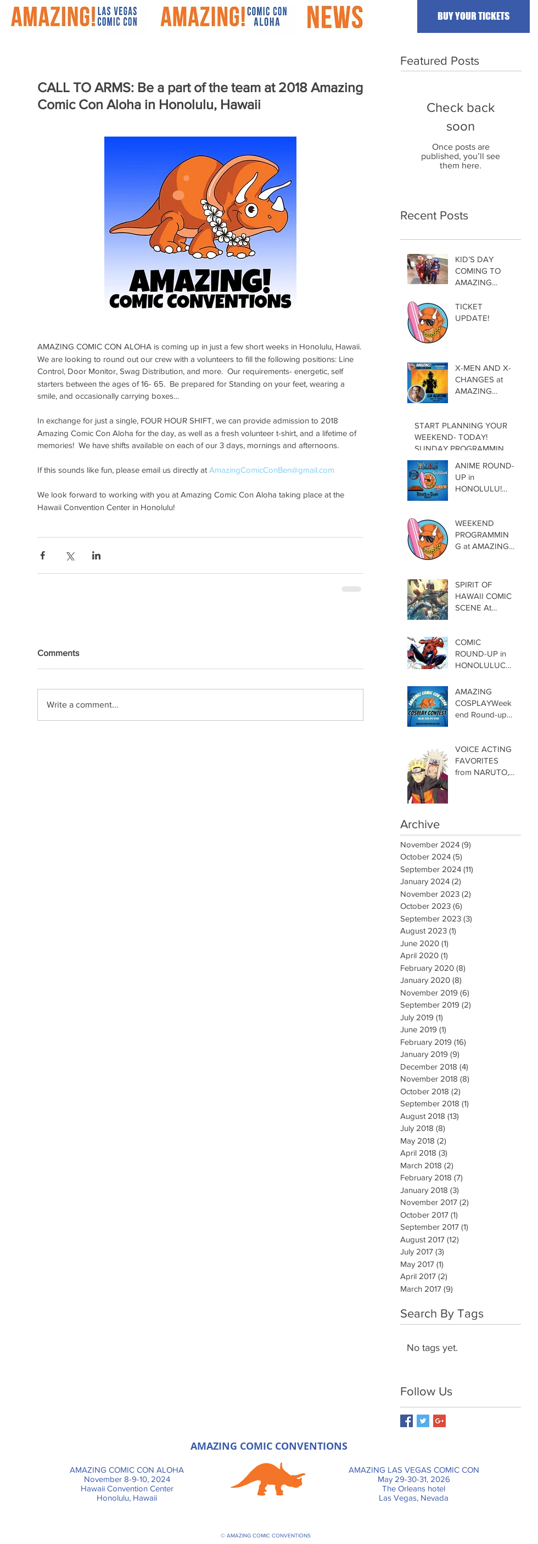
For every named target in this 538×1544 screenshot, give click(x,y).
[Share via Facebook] (42, 555)
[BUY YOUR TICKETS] (473, 16)
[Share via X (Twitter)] (69, 555)
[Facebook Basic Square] (406, 1421)
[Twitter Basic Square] (423, 1421)
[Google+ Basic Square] (439, 1421)
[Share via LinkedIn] (96, 555)
